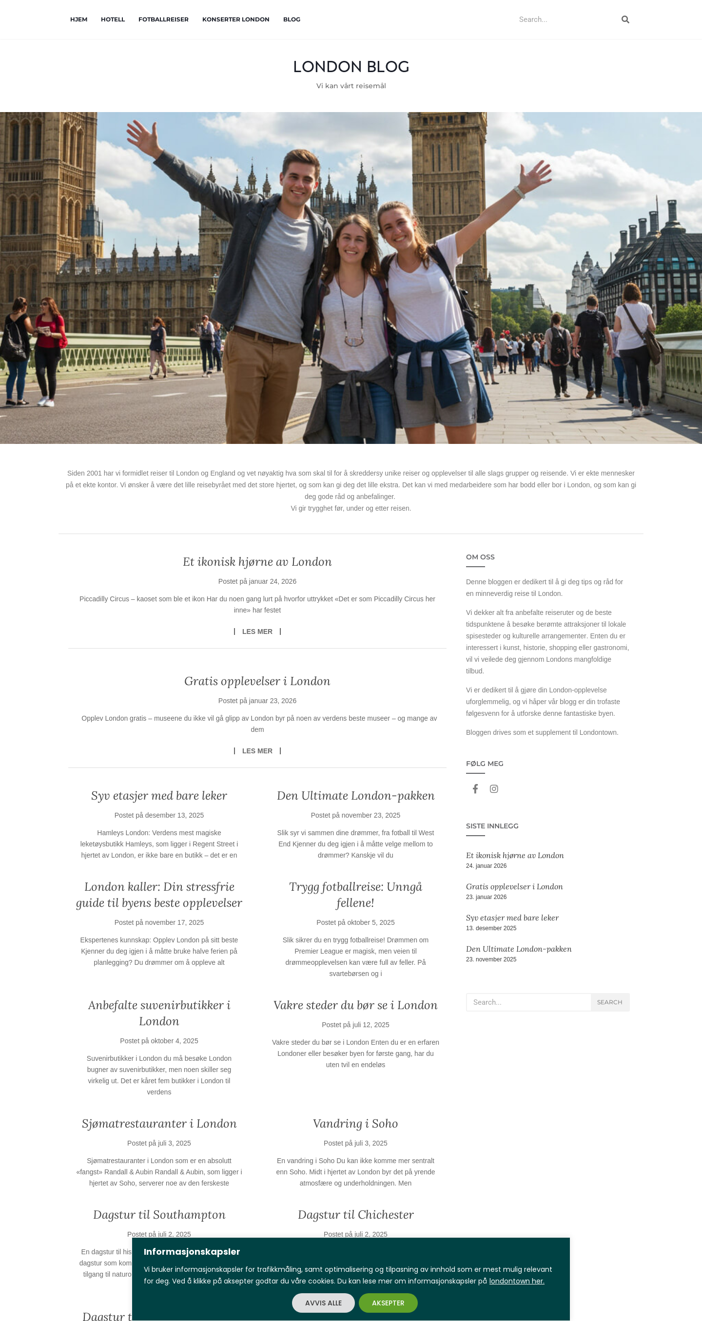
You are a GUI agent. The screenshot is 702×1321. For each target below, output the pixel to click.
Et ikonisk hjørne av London (257, 561)
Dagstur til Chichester (356, 1214)
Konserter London (236, 19)
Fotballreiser (163, 19)
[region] (351, 1279)
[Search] (625, 19)
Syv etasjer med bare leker (159, 795)
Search (610, 1002)
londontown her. (517, 1281)
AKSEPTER (388, 1303)
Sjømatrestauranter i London (159, 1123)
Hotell (113, 19)
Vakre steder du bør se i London (355, 1005)
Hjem (78, 19)
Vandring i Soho (355, 1123)
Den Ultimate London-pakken (356, 795)
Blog (291, 19)
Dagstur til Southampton (159, 1214)
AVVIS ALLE (323, 1303)
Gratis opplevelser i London (257, 681)
